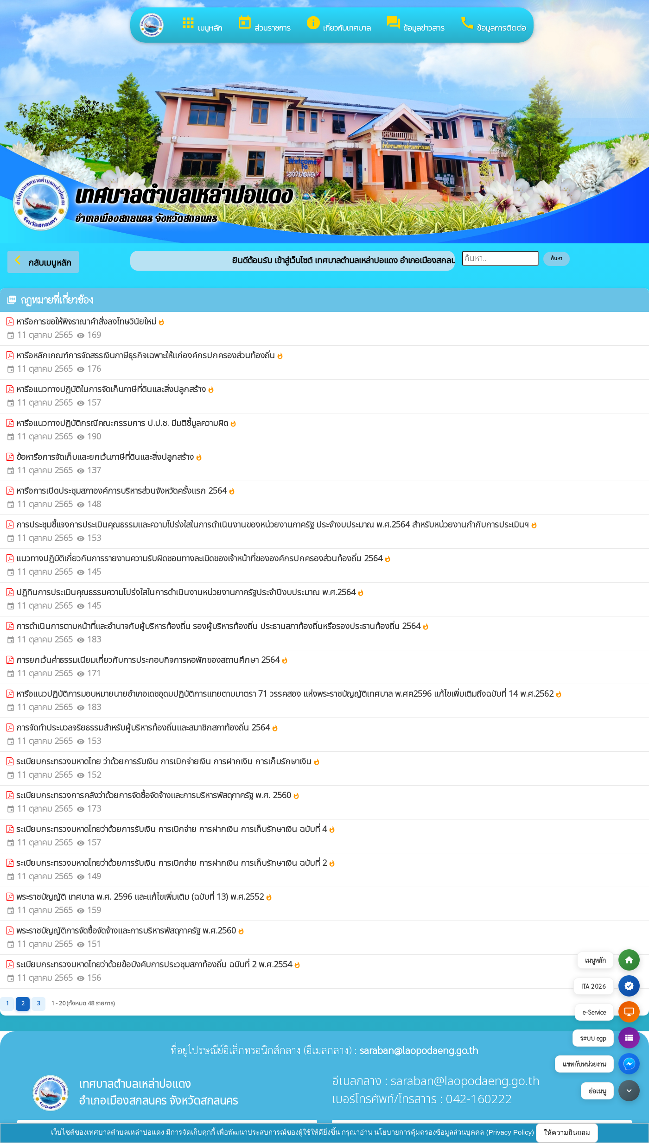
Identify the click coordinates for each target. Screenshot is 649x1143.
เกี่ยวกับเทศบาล (338, 24)
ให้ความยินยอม (567, 1133)
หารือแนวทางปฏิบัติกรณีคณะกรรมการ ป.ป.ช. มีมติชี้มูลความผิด (126, 423)
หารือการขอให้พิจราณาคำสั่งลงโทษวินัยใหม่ (90, 322)
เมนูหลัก (201, 24)
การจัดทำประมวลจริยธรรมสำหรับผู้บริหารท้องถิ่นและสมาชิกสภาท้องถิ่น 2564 (147, 728)
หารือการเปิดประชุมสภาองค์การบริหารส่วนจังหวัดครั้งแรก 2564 (125, 491)
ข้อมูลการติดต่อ (492, 24)
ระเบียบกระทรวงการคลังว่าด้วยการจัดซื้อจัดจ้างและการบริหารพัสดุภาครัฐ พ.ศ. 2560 (158, 795)
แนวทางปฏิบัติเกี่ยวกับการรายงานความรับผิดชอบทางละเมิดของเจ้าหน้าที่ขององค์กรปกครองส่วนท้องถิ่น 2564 (203, 558)
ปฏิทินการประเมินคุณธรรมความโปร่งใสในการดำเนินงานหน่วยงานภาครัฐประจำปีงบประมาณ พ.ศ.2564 (190, 592)
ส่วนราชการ (264, 24)
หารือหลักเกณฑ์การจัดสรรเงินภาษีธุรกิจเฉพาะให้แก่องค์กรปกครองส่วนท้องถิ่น (150, 355)
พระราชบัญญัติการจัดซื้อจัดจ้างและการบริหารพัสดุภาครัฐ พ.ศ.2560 (130, 931)
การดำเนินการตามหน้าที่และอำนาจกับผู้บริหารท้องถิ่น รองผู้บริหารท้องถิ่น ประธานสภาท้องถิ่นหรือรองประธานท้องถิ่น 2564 (222, 626)
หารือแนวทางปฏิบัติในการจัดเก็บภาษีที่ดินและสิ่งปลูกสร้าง (115, 389)
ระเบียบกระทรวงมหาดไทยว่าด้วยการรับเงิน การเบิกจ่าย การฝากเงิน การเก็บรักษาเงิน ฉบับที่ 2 (176, 863)
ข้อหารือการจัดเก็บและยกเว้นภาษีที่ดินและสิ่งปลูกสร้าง (109, 457)
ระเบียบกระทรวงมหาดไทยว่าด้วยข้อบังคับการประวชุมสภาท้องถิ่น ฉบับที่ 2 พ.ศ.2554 (158, 965)
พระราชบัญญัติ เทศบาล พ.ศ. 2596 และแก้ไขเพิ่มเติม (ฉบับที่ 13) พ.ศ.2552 (144, 897)
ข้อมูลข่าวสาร (415, 24)
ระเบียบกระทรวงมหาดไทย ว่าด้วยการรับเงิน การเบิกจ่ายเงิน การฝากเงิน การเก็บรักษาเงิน (168, 762)
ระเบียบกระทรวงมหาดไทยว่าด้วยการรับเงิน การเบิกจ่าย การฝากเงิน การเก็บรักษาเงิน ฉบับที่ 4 (176, 829)
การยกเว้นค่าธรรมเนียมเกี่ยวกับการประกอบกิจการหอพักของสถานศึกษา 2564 (152, 660)
